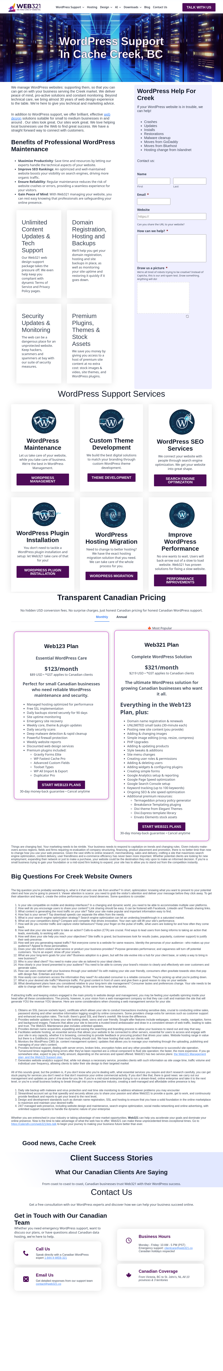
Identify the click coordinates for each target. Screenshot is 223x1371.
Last (176, 186)
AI (116, 7)
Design (104, 7)
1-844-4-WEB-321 (55, 1257)
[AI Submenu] (120, 7)
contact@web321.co (48, 1283)
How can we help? (152, 231)
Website (143, 210)
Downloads (131, 7)
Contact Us (160, 7)
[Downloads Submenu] (140, 7)
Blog (147, 7)
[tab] (102, 617)
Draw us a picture (152, 268)
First (140, 186)
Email (143, 195)
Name (142, 174)
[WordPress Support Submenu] (83, 7)
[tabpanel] (111, 628)
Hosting (92, 7)
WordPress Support (68, 7)
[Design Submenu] (111, 7)
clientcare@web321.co (178, 1248)
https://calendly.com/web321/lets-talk (33, 1124)
